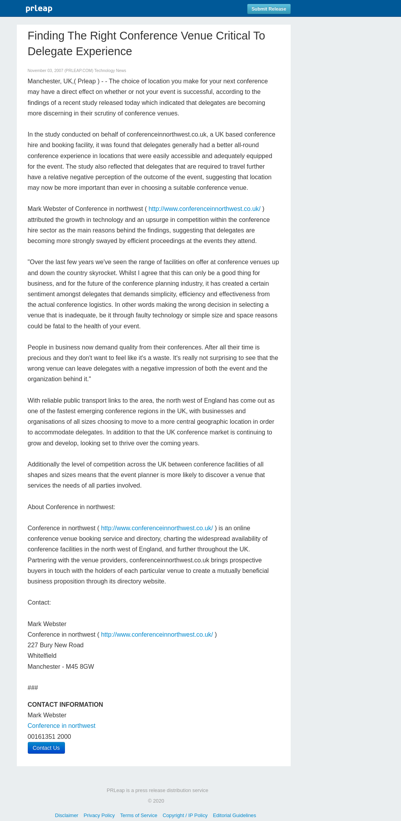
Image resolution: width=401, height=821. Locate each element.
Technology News (110, 70)
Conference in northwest (61, 725)
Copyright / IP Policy (185, 815)
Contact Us (46, 748)
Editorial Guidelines (234, 815)
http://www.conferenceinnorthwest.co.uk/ (205, 208)
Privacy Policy (99, 815)
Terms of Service (138, 815)
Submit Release (269, 9)
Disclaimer (66, 815)
